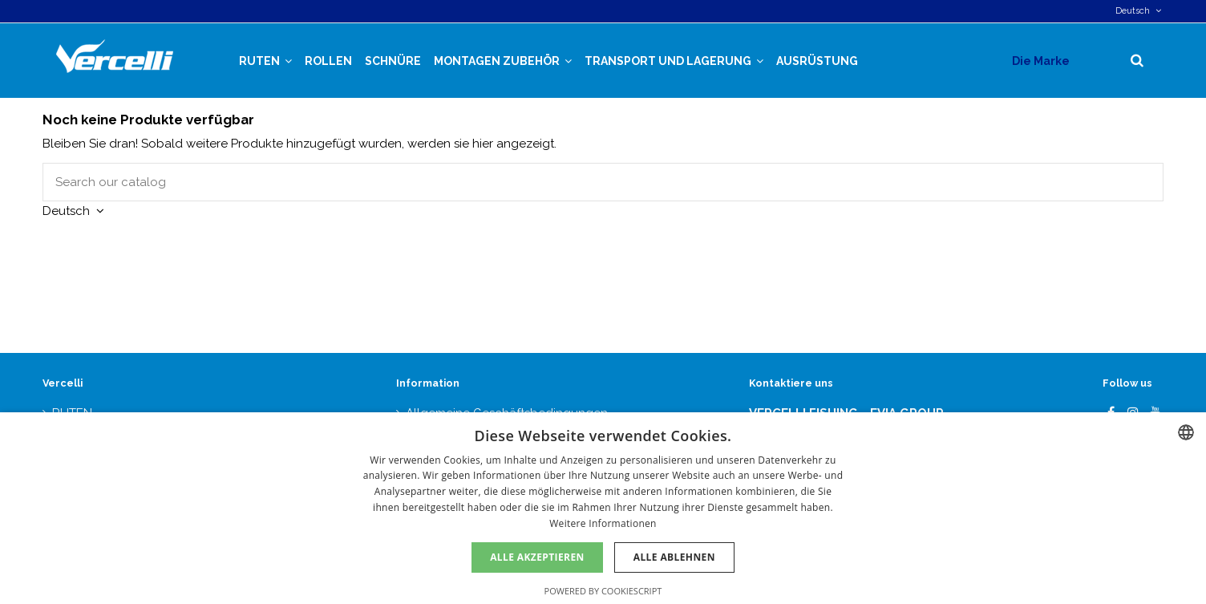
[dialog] (603, 508)
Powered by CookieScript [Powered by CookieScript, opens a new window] (603, 591)
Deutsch (1139, 11)
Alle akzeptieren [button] (537, 557)
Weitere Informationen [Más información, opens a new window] (603, 523)
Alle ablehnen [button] (674, 557)
